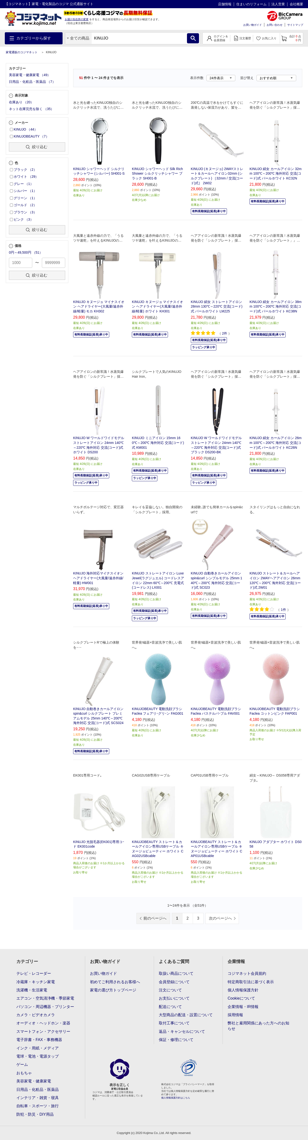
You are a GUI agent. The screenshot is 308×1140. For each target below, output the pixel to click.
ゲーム (22, 1064)
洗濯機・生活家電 (31, 990)
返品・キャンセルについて (182, 1031)
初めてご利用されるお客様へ (115, 982)
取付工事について (174, 1023)
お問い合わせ (274, 24)
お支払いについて (174, 998)
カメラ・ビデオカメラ (35, 1015)
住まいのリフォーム (251, 4)
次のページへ (220, 918)
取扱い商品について (176, 973)
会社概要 (296, 4)
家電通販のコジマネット (22, 52)
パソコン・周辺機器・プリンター (45, 1007)
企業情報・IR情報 (243, 1007)
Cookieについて (241, 998)
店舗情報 (224, 4)
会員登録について (174, 982)
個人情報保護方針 (243, 990)
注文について (170, 990)
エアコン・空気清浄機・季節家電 (45, 998)
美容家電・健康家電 (33, 1081)
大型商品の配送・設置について (186, 1015)
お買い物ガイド (252, 24)
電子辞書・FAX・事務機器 (39, 1040)
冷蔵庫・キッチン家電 (35, 982)
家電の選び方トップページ (113, 990)
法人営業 (278, 4)
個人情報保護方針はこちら (175, 1097)
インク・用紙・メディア (37, 1048)
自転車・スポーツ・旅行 (37, 1106)
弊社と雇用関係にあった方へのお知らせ (258, 1025)
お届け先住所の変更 (77, 19)
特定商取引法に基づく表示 (251, 982)
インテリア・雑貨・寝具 (37, 1098)
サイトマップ (295, 24)
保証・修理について (176, 1040)
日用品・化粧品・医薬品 (37, 1089)
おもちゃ (24, 1073)
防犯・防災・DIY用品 (35, 1114)
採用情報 (235, 1015)
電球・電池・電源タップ (37, 1056)
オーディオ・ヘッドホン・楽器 (43, 1023)
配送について (170, 1007)
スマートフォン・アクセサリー (43, 1031)
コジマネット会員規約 (247, 973)
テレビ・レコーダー (33, 973)
